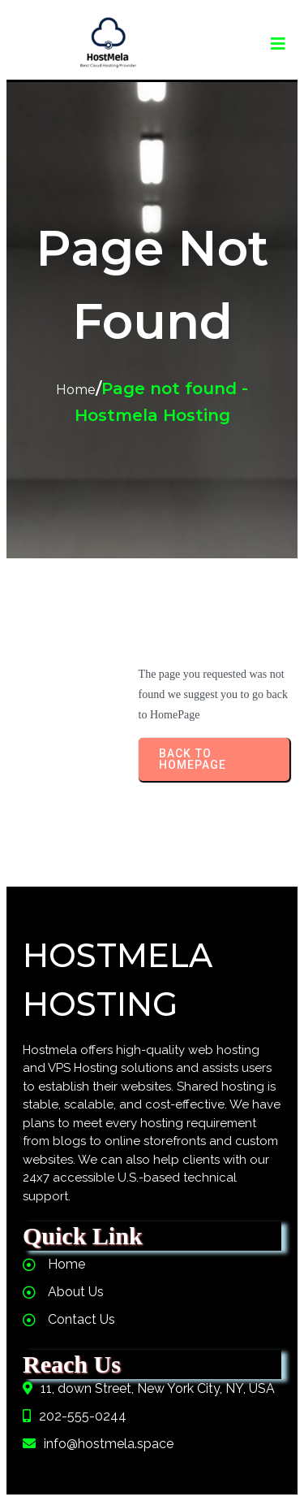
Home (76, 389)
